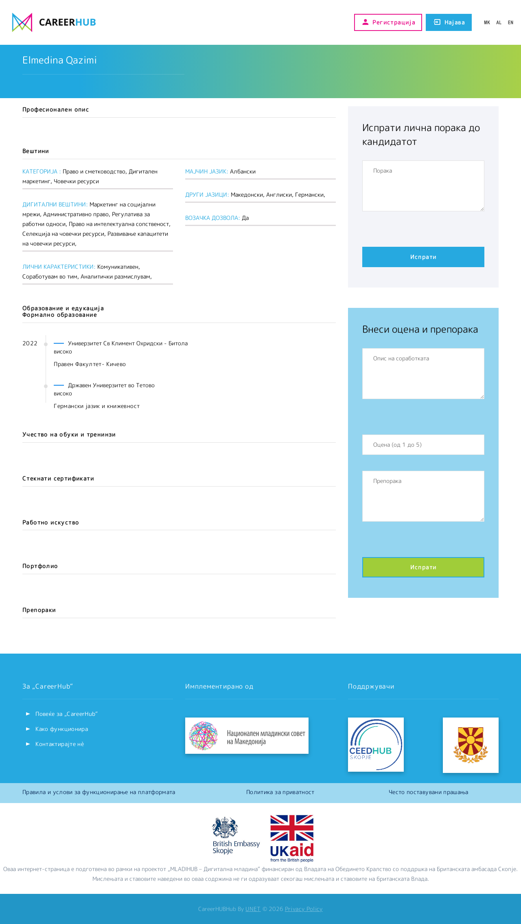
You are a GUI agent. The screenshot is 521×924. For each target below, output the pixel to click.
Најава (449, 22)
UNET (252, 909)
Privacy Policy (304, 909)
